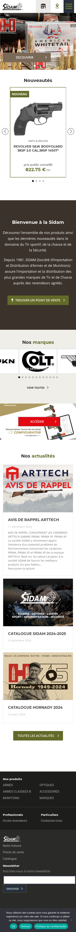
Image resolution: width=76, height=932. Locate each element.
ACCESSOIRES (49, 791)
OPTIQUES (47, 785)
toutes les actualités (36, 736)
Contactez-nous (51, 820)
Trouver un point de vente (35, 300)
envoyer (13, 889)
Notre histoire (12, 846)
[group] (38, 361)
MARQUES (47, 798)
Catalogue (10, 858)
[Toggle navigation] (69, 6)
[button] (35, 66)
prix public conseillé (38, 167)
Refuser (25, 926)
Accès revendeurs (15, 820)
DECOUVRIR (24, 57)
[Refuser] (71, 920)
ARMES (8, 785)
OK (13, 926)
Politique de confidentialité (51, 926)
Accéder (37, 422)
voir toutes (36, 387)
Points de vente (13, 852)
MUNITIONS (11, 798)
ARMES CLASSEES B (17, 791)
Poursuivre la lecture (21, 568)
